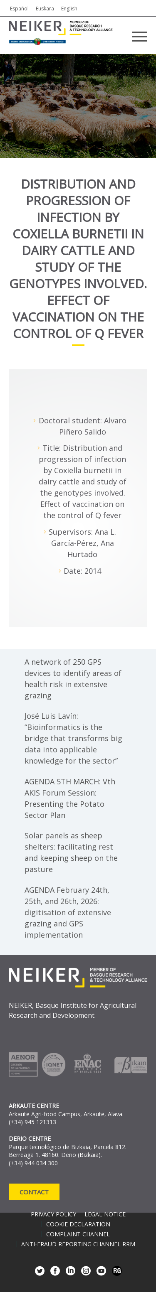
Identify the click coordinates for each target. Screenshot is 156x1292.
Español (19, 8)
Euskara (45, 8)
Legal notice (105, 1214)
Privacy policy (53, 1214)
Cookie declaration (78, 1224)
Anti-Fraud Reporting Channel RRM (78, 1244)
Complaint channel (78, 1234)
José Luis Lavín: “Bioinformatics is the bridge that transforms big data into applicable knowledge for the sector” (73, 738)
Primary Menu (139, 37)
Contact (34, 1192)
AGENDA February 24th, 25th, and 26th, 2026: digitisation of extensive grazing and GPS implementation (68, 912)
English (69, 8)
